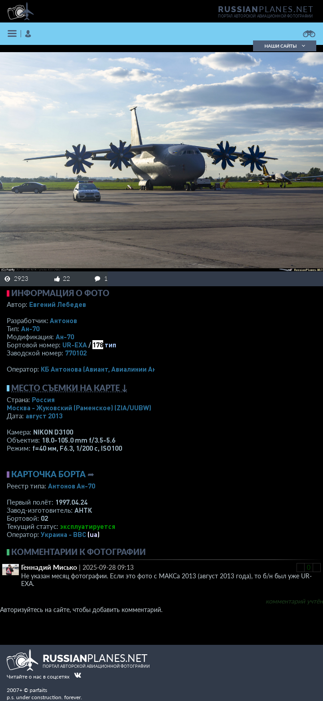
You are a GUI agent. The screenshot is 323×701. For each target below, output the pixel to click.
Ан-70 (30, 328)
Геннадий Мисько (49, 567)
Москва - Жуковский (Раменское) (79, 408)
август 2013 (44, 416)
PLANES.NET (266, 9)
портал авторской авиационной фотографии (265, 16)
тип (110, 345)
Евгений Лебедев (57, 304)
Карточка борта (48, 474)
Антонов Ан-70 (71, 486)
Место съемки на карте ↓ (69, 388)
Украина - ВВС (63, 534)
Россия (43, 399)
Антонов (63, 320)
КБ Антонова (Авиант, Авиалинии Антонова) (111, 369)
